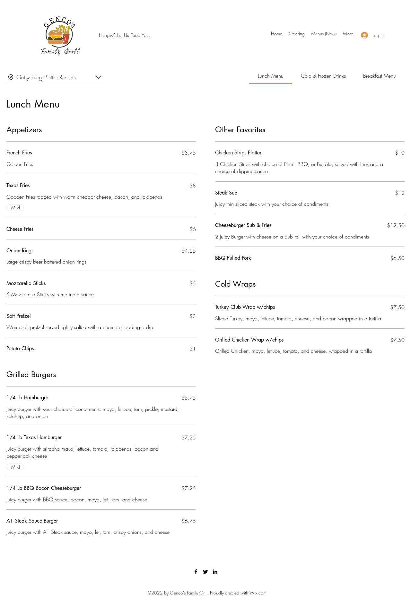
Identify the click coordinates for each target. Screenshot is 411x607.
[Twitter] (205, 571)
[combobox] (54, 77)
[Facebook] (196, 571)
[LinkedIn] (215, 571)
